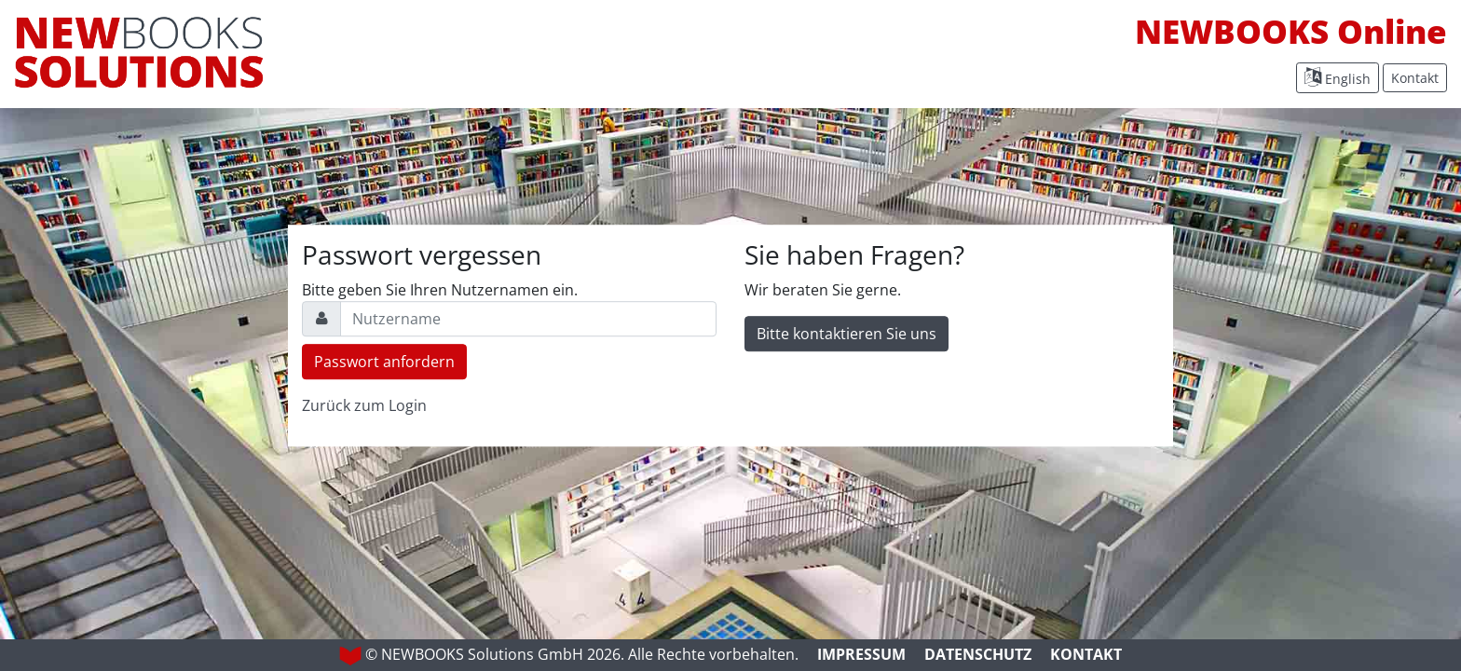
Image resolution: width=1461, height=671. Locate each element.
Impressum (861, 654)
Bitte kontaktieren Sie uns (846, 333)
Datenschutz (977, 654)
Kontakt (1415, 78)
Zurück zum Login (364, 405)
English (1337, 77)
